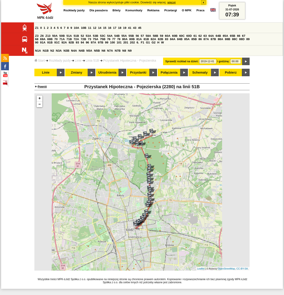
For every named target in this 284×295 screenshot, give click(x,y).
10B (83, 27)
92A (64, 42)
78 (118, 39)
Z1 (37, 27)
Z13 (48, 35)
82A (153, 39)
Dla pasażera (99, 10)
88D (242, 39)
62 (200, 35)
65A (225, 35)
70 (56, 39)
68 (36, 39)
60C (182, 35)
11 (89, 27)
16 (109, 27)
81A (139, 39)
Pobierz (231, 72)
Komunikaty (133, 10)
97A (93, 42)
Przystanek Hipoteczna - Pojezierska (129, 60)
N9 (130, 50)
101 (119, 42)
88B (227, 39)
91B (50, 42)
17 (114, 27)
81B (146, 39)
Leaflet (201, 268)
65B (232, 35)
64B (218, 35)
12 (94, 27)
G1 (148, 42)
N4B (82, 50)
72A (76, 39)
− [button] (39, 104)
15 (104, 27)
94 (82, 42)
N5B (97, 50)
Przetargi (170, 10)
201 (125, 42)
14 (99, 27)
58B (155, 35)
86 (200, 39)
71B (69, 39)
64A (211, 35)
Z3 (37, 35)
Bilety (116, 10)
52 (82, 35)
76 (108, 39)
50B (62, 35)
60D (189, 35)
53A (88, 35)
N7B (118, 50)
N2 (52, 50)
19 (124, 27)
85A (186, 39)
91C (57, 42)
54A (109, 35)
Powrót (42, 86)
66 (238, 35)
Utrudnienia (107, 72)
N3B (66, 50)
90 (36, 42)
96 (87, 42)
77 (113, 39)
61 (195, 35)
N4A (74, 50)
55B (131, 35)
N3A (59, 50)
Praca (200, 10)
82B (160, 39)
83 (166, 39)
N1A (38, 50)
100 (112, 42)
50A (54, 35)
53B (95, 35)
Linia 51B (92, 60)
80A (124, 39)
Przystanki (138, 72)
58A (148, 35)
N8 (124, 50)
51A (69, 35)
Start (39, 60)
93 (77, 42)
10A (76, 27)
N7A (110, 50)
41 (129, 27)
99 (106, 42)
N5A (89, 50)
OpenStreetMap (226, 268)
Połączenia (169, 72)
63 (205, 35)
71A (62, 39)
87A (206, 39)
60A (167, 35)
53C (102, 35)
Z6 (42, 35)
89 (248, 39)
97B (100, 42)
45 (139, 27)
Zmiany (76, 72)
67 (243, 35)
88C (234, 39)
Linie (78, 60)
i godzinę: (223, 61)
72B (83, 39)
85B (194, 39)
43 (134, 27)
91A (42, 42)
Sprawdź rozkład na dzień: (182, 61)
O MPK (187, 10)
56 (137, 35)
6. (138, 42)
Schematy (199, 72)
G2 (154, 42)
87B (213, 39)
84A (172, 39)
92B (71, 42)
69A (42, 39)
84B (179, 39)
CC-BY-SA (242, 268)
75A (95, 39)
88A (220, 39)
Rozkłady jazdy (60, 60)
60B (175, 35)
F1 (142, 42)
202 (132, 42)
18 (119, 27)
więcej (172, 2)
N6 (103, 50)
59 (161, 35)
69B (50, 39)
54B (117, 35)
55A (124, 35)
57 (142, 35)
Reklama (153, 10)
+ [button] (39, 98)
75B (102, 39)
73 (89, 39)
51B (76, 35)
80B (132, 39)
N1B (46, 50)
